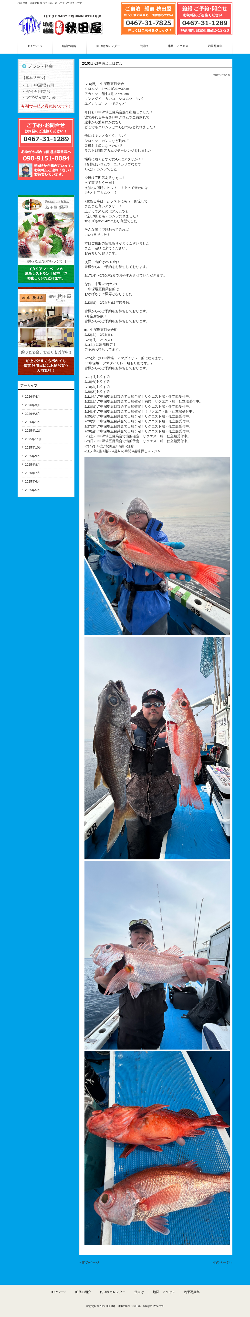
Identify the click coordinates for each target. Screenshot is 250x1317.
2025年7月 (32, 473)
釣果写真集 (192, 1292)
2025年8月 (32, 464)
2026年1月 (32, 422)
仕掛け (139, 1292)
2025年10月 (33, 447)
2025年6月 (32, 481)
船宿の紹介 (83, 1292)
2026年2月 (32, 414)
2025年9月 (32, 456)
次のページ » (222, 1262)
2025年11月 (33, 439)
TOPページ (58, 1292)
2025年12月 (33, 430)
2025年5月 (32, 490)
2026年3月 (32, 405)
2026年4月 (32, 396)
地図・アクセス (164, 1292)
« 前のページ (89, 1262)
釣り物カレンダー (112, 1292)
